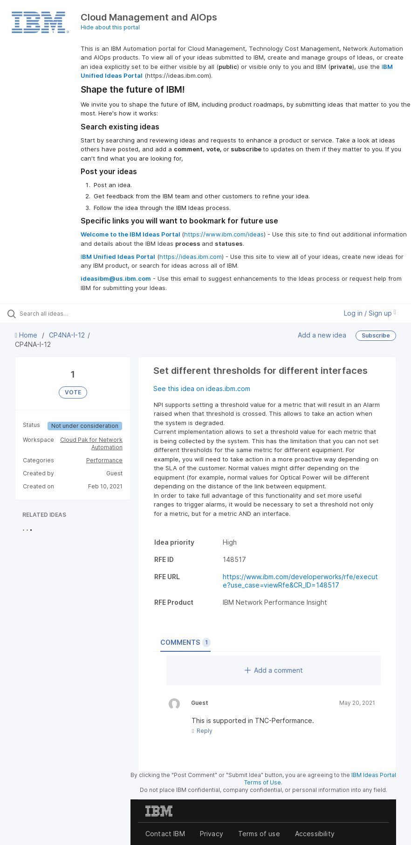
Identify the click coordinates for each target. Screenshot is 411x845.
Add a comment (274, 670)
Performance (104, 460)
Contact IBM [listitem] (165, 834)
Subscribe (376, 335)
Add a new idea (322, 335)
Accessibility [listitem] (315, 834)
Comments (185, 642)
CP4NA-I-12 (67, 335)
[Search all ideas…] (63, 313)
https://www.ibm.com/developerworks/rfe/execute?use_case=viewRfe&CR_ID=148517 (300, 581)
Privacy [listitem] (211, 834)
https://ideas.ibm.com (190, 256)
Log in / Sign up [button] (370, 313)
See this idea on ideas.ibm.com (201, 388)
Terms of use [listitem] (259, 834)
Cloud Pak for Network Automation (91, 443)
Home (27, 335)
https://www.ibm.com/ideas (224, 234)
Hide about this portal (110, 27)
